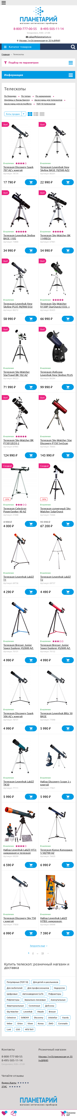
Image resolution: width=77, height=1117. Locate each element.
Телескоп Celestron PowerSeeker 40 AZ (14, 510)
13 (42, 953)
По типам (26, 96)
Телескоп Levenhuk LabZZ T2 (55, 578)
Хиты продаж (13, 113)
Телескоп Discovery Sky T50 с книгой (19, 919)
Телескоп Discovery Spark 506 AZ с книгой (18, 715)
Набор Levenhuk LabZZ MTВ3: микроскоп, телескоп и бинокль (53, 921)
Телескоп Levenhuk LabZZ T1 (18, 578)
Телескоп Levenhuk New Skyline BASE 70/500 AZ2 (54, 168)
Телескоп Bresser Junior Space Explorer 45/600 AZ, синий (18, 648)
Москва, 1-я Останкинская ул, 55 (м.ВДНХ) (39, 40)
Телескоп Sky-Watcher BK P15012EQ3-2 (18, 441)
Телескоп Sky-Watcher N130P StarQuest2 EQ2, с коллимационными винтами (55, 308)
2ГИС (4, 1086)
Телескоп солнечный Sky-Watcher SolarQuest (55, 510)
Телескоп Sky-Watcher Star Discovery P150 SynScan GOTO (56, 443)
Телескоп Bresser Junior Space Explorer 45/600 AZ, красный (55, 648)
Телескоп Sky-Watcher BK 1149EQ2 (55, 237)
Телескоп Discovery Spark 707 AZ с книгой (18, 168)
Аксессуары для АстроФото (18, 103)
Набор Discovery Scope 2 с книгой (55, 783)
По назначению (43, 96)
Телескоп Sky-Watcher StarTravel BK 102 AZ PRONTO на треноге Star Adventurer (18, 376)
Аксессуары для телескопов (48, 99)
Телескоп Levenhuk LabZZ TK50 (18, 783)
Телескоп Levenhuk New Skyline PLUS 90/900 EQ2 (18, 305)
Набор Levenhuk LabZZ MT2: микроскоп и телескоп (20, 851)
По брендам (10, 96)
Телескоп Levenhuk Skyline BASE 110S (19, 237)
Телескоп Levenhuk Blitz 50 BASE (56, 715)
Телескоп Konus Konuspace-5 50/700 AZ (56, 851)
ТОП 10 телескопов (45, 103)
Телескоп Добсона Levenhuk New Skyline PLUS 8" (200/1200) (56, 374)
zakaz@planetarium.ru (40, 36)
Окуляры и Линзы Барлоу (17, 99)
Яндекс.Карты (9, 1082)
